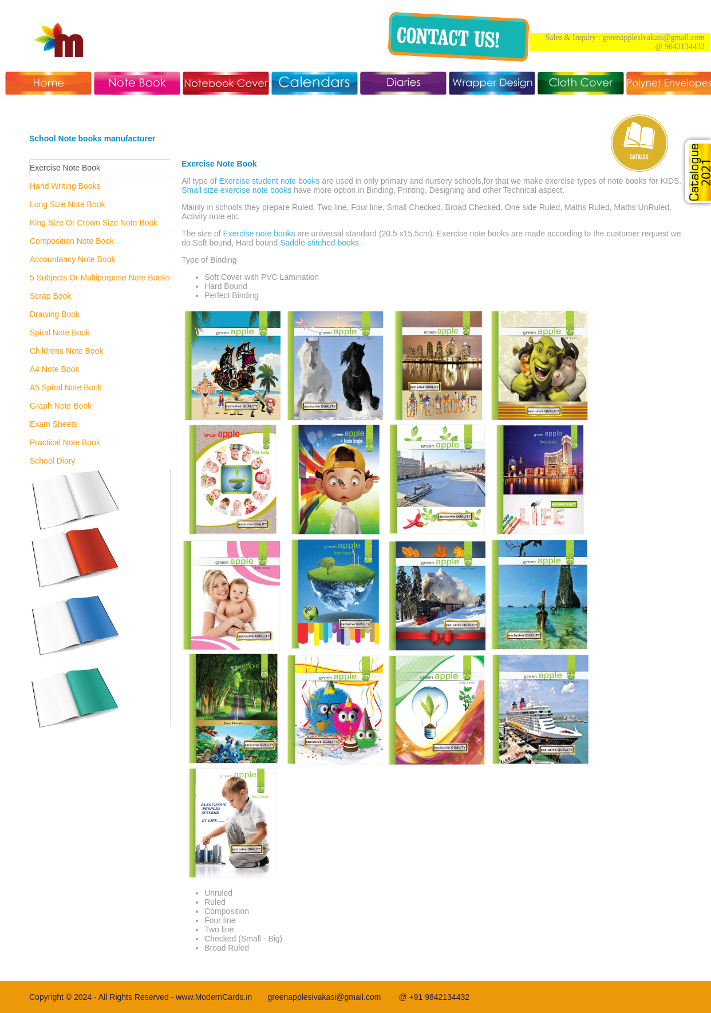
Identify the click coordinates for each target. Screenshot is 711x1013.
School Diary (52, 460)
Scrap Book (50, 295)
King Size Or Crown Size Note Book (93, 222)
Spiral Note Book (60, 332)
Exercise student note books (269, 180)
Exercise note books (259, 233)
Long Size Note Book (67, 204)
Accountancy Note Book (72, 259)
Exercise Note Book (65, 167)
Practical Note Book (65, 442)
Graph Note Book (61, 405)
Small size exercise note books (236, 190)
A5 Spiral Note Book (66, 387)
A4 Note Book (54, 369)
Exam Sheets (53, 424)
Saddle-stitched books (319, 242)
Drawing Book (55, 314)
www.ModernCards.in (221, 997)
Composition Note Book (72, 241)
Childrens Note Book (66, 350)
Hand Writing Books (65, 186)
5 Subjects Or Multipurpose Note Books (100, 277)
